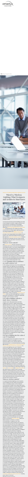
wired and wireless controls (15, 237)
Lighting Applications (13, 192)
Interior (4, 192)
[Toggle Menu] (1, 73)
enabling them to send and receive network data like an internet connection (14, 345)
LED (7, 192)
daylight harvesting (19, 368)
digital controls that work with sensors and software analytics (13, 232)
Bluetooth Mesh (15, 418)
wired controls (8, 244)
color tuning (10, 368)
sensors (4, 368)
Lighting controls (21, 192)
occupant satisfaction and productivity (11, 473)
